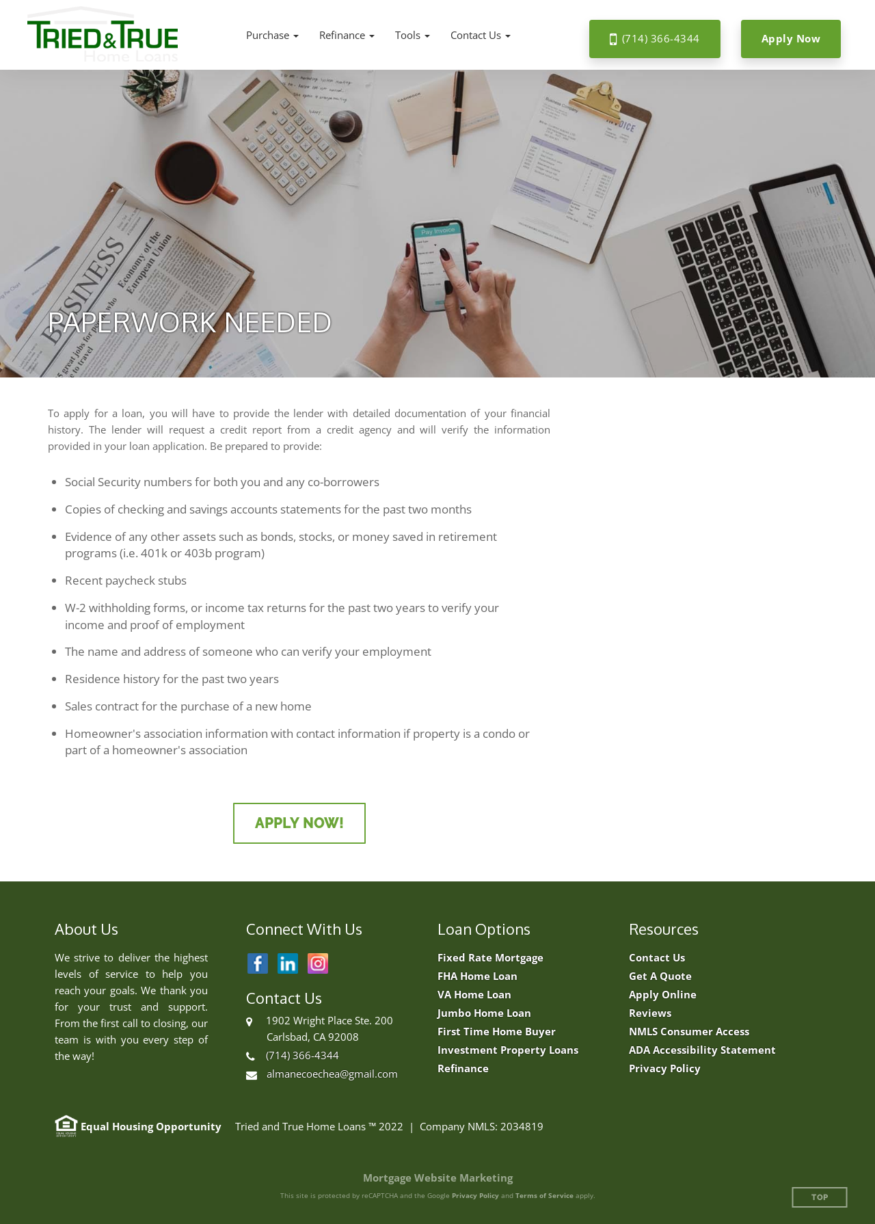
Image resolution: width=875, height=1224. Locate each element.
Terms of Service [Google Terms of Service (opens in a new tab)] (544, 1195)
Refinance (463, 1068)
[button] (272, 35)
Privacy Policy (665, 1068)
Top (820, 1197)
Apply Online (663, 994)
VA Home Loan (474, 994)
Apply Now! (299, 823)
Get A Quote (660, 976)
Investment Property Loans (508, 1049)
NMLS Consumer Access (689, 1031)
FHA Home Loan (477, 976)
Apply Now (791, 38)
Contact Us (657, 957)
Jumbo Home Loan (484, 1013)
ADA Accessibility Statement (702, 1049)
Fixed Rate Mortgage (490, 957)
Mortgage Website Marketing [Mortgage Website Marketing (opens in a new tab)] (438, 1177)
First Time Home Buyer (497, 1031)
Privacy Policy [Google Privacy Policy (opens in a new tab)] (475, 1195)
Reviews (650, 1013)
